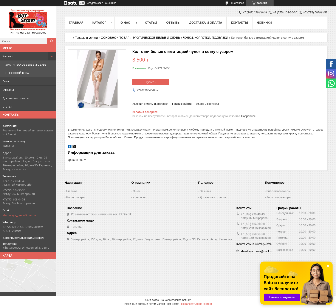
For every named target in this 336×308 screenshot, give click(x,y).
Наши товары (75, 197)
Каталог (8, 56)
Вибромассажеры (278, 191)
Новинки (264, 22)
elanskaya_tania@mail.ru (19, 215)
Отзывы (8, 90)
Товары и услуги (86, 37)
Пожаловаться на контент (196, 303)
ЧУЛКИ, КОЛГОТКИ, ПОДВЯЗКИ (205, 37)
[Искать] (51, 41)
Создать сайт (95, 3)
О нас (6, 81)
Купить (151, 82)
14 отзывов (237, 3)
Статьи (7, 106)
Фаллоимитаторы (278, 197)
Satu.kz (186, 300)
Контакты (239, 22)
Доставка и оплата (16, 98)
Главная (76, 22)
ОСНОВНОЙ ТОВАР (18, 73)
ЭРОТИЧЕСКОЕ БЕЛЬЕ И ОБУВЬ (25, 64)
